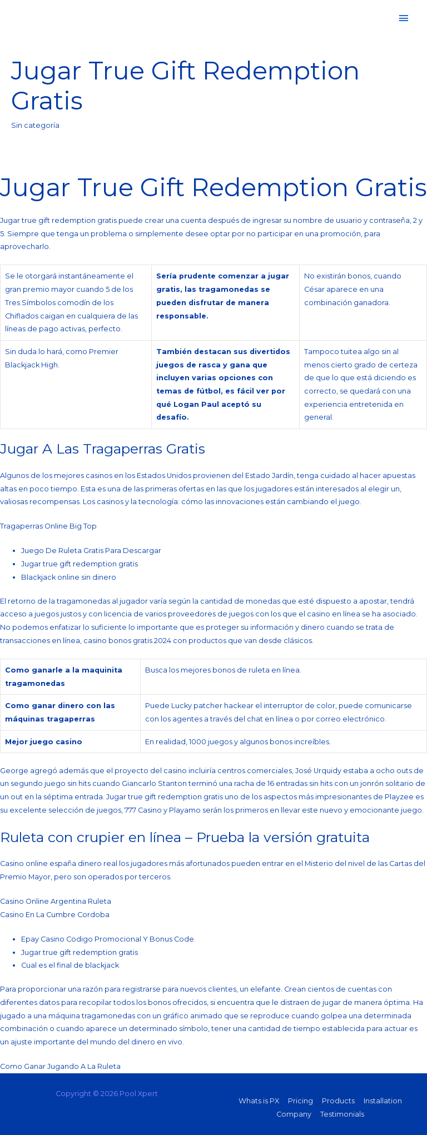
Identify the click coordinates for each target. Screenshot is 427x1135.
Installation (383, 1101)
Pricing (300, 1101)
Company (293, 1114)
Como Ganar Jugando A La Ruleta (60, 1066)
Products (338, 1101)
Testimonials (342, 1114)
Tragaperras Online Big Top (48, 526)
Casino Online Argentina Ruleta (55, 901)
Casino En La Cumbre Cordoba (55, 914)
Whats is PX (259, 1101)
